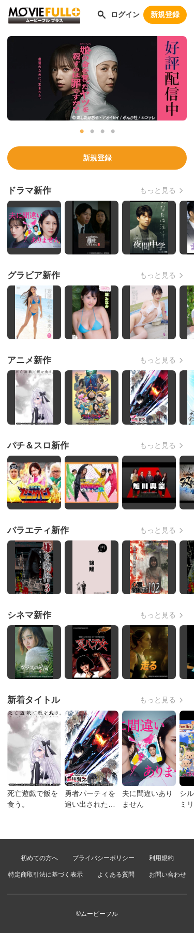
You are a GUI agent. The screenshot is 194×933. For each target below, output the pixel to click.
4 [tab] (113, 131)
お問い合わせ (167, 874)
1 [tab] (82, 131)
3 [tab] (102, 131)
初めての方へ (39, 858)
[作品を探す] (101, 14)
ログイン (125, 14)
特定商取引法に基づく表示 (45, 874)
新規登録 (165, 14)
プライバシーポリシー (103, 858)
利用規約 (161, 858)
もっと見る (158, 190)
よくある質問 (116, 874)
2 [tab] (92, 131)
